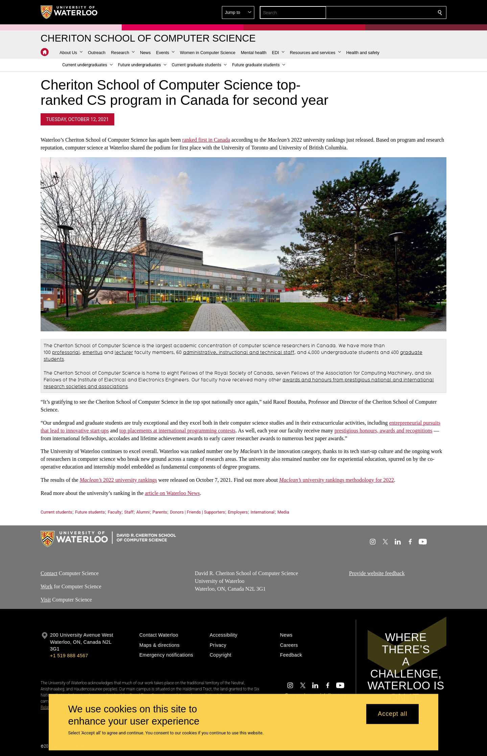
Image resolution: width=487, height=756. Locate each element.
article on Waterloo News (172, 493)
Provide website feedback (376, 573)
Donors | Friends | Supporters (197, 512)
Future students (90, 512)
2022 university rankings (118, 480)
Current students (56, 512)
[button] (391, 12)
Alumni (142, 512)
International (263, 512)
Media (283, 512)
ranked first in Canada (206, 140)
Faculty (114, 512)
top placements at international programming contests (177, 430)
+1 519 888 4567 (69, 655)
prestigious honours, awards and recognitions (383, 430)
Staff (128, 512)
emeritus (92, 352)
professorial (66, 352)
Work (46, 586)
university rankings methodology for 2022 (336, 480)
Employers (238, 512)
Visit (46, 600)
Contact (49, 573)
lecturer (124, 352)
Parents (160, 512)
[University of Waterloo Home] (69, 12)
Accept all (392, 714)
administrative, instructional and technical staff (238, 352)
